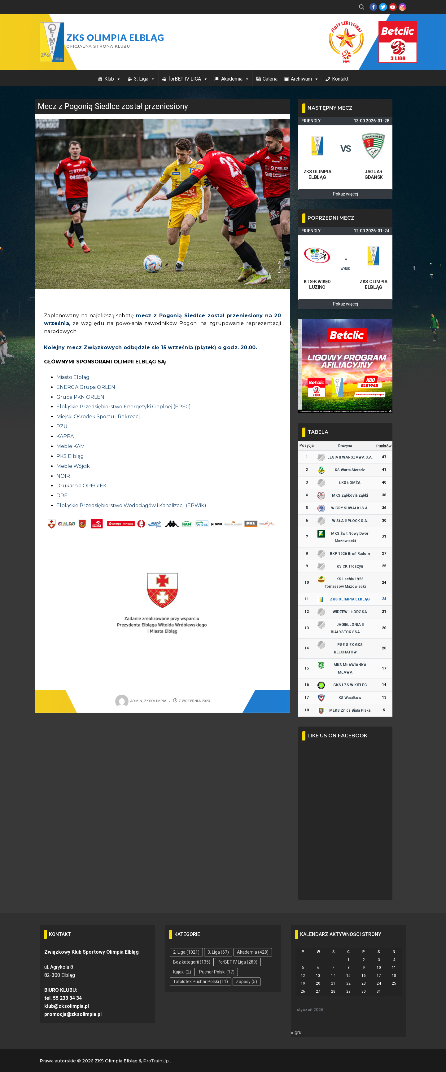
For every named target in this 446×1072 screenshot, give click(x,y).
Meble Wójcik (73, 466)
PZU (62, 426)
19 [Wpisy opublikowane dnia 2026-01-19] (303, 983)
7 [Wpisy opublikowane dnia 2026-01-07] (333, 967)
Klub (112, 79)
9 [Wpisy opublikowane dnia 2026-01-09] (364, 967)
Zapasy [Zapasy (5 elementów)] (246, 981)
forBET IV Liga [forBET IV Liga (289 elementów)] (237, 962)
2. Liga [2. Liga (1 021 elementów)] (186, 952)
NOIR (63, 476)
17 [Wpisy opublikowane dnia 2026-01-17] (379, 975)
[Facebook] (373, 7)
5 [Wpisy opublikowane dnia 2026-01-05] (303, 967)
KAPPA (65, 436)
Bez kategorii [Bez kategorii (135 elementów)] (191, 962)
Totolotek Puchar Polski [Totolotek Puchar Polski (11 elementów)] (200, 981)
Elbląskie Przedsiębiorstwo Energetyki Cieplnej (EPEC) (123, 407)
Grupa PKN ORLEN (80, 397)
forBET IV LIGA (188, 79)
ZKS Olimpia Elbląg (115, 37)
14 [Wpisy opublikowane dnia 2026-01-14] (333, 975)
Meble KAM (70, 446)
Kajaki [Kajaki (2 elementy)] (182, 971)
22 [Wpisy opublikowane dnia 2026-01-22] (348, 983)
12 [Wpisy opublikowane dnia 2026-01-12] (303, 975)
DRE (62, 496)
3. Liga (144, 79)
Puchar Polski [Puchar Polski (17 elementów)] (216, 971)
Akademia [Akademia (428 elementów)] (253, 952)
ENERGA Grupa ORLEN (85, 387)
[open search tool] (362, 7)
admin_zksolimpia (141, 701)
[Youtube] (393, 7)
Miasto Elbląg (73, 377)
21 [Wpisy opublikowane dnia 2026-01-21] (333, 983)
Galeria (270, 79)
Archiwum (305, 79)
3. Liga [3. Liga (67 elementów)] (218, 952)
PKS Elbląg (70, 456)
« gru (296, 1032)
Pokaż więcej (345, 193)
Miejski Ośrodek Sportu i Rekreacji (98, 417)
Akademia (235, 79)
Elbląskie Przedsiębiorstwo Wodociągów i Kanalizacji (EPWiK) (131, 505)
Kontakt (340, 79)
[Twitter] (383, 7)
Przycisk (390, 27)
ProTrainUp (156, 1061)
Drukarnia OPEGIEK (81, 486)
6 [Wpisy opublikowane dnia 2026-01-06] (318, 967)
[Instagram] (402, 7)
